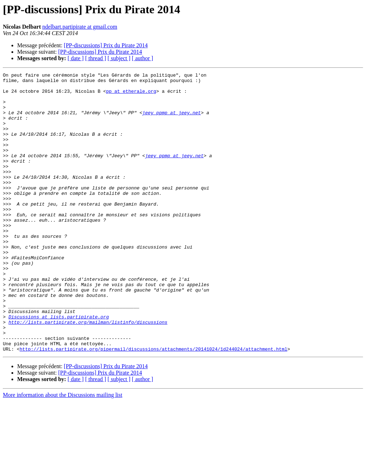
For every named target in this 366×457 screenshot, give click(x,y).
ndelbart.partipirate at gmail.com (79, 27)
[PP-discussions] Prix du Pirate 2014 (106, 45)
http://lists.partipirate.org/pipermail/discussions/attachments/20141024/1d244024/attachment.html (153, 404)
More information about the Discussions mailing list (62, 451)
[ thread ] (95, 58)
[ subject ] (119, 58)
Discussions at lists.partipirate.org (59, 366)
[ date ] (76, 58)
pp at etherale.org (131, 95)
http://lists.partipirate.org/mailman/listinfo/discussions (88, 372)
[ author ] (142, 58)
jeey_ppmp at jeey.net (171, 121)
